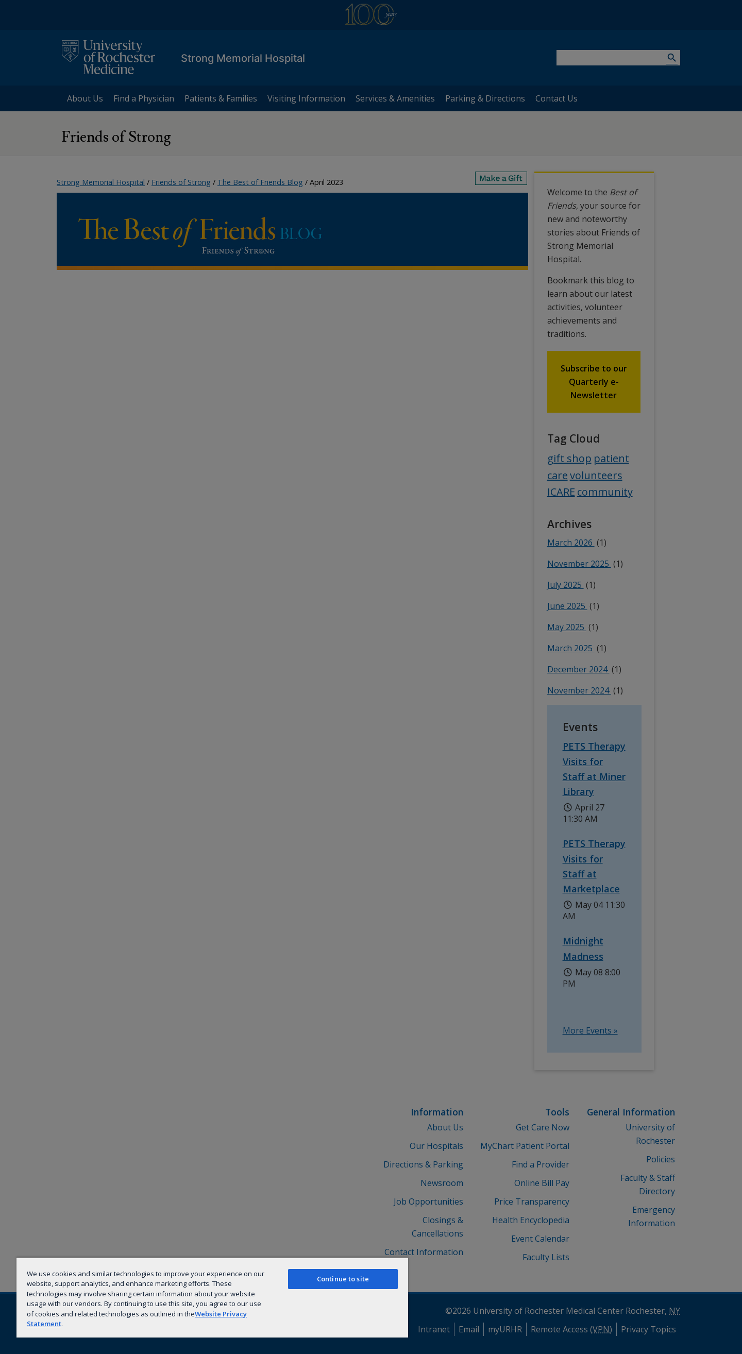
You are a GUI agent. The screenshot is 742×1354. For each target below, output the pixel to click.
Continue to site (343, 1278)
